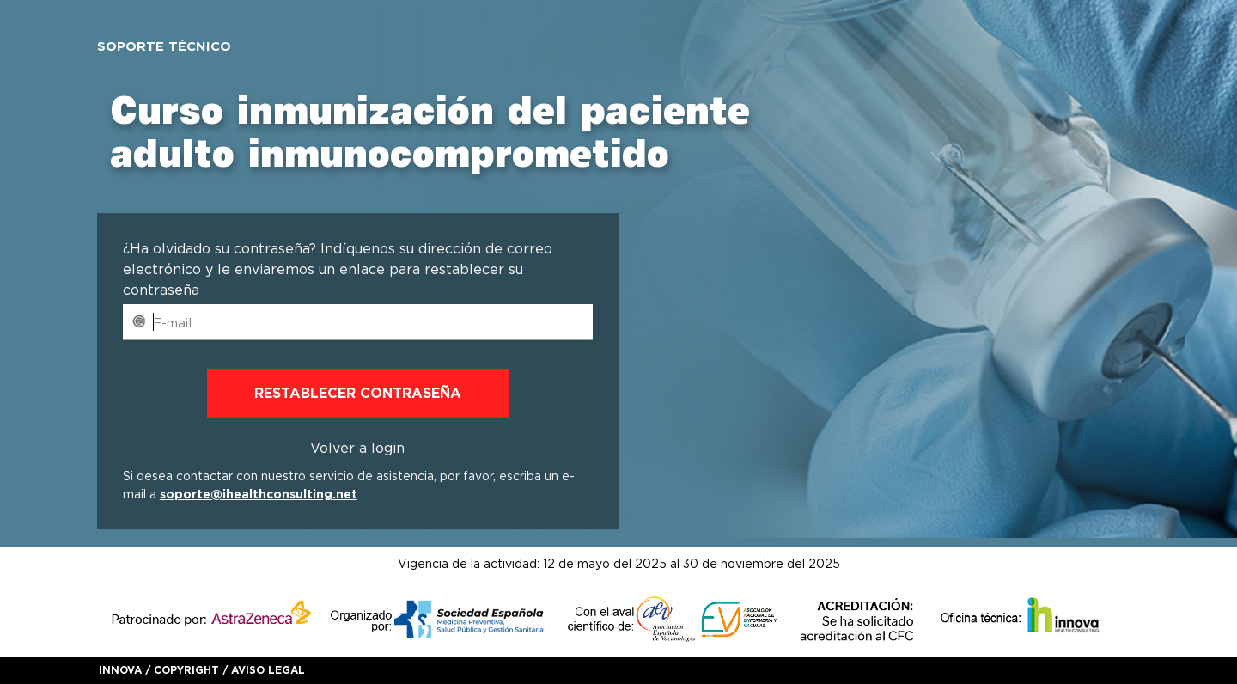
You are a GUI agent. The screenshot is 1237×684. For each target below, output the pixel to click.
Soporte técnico (164, 46)
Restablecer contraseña (357, 393)
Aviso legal (268, 669)
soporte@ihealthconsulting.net (258, 494)
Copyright (186, 669)
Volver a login (357, 448)
